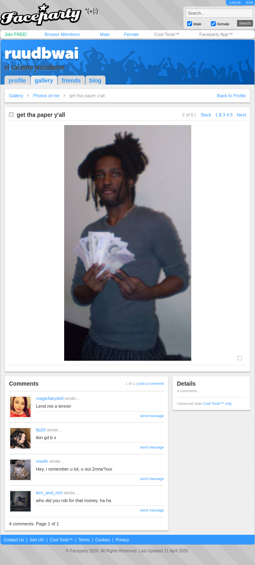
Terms (83, 540)
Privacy (122, 540)
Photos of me (46, 95)
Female (131, 34)
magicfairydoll (49, 398)
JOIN (249, 2)
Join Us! (36, 540)
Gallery (16, 95)
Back (206, 114)
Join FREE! (15, 34)
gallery (44, 80)
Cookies (102, 540)
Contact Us (14, 540)
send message (152, 416)
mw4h (42, 461)
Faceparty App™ (216, 34)
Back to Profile (231, 95)
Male (105, 34)
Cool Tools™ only (217, 404)
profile (17, 80)
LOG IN (234, 2)
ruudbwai (41, 53)
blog (95, 80)
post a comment (151, 384)
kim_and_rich (49, 492)
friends (71, 80)
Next (241, 114)
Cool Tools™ (166, 34)
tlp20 (41, 429)
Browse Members (62, 34)
